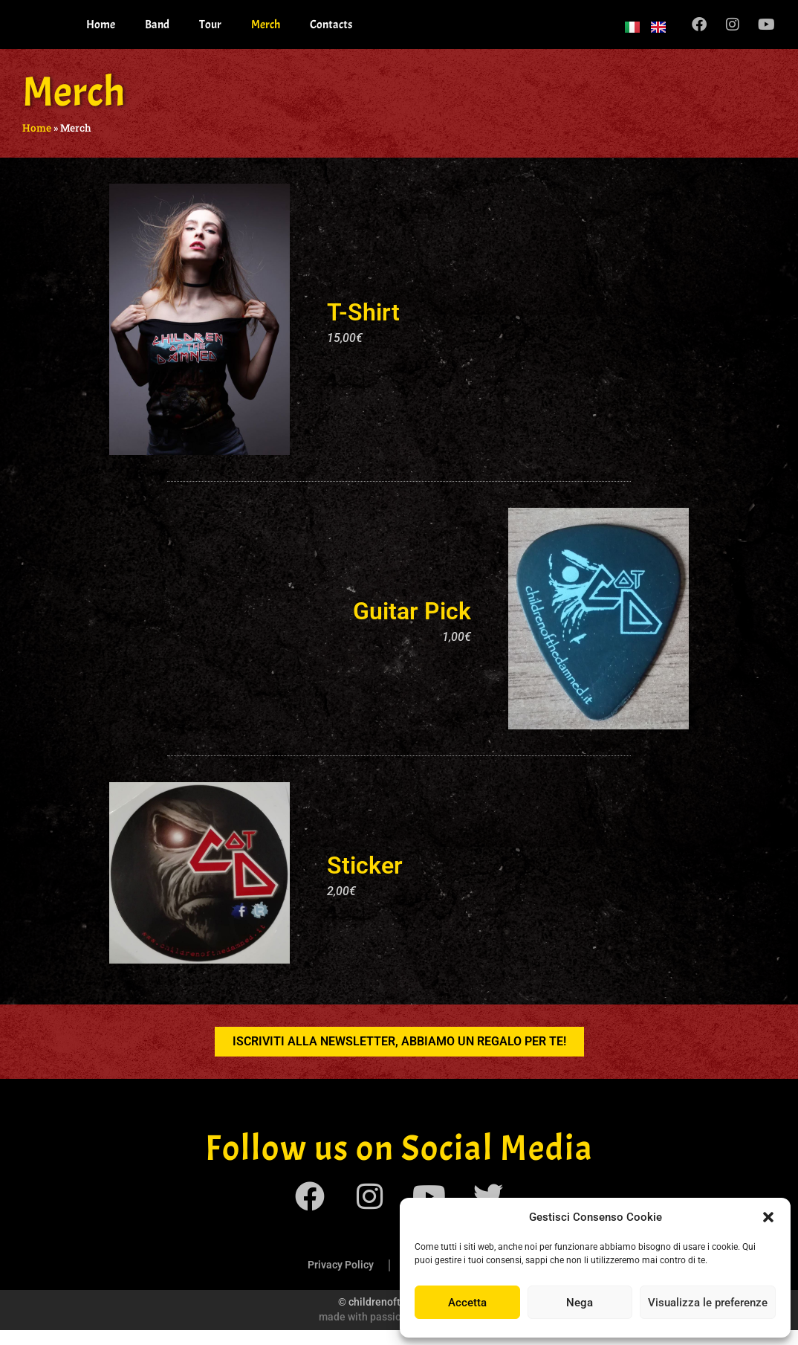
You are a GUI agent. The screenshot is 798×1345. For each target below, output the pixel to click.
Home (100, 32)
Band (157, 32)
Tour (210, 32)
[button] (768, 1217)
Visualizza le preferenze (708, 1302)
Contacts (331, 32)
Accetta (467, 1302)
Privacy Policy (341, 1280)
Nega (579, 1302)
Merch (265, 32)
